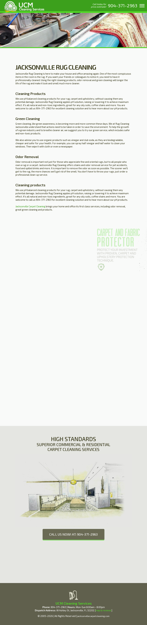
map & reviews (103, 610)
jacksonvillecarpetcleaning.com (93, 616)
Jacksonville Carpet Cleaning (30, 206)
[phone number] (122, 5)
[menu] (142, 5)
